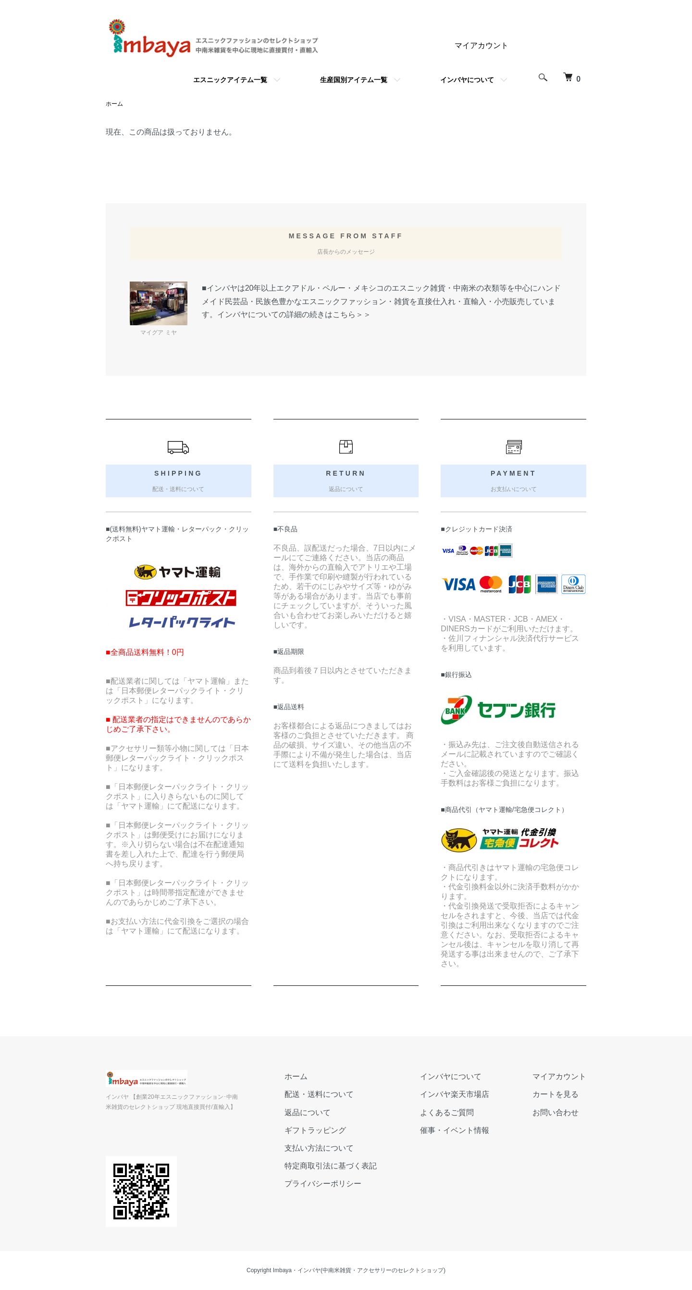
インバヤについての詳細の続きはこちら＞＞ (294, 314)
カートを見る (555, 1094)
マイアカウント (481, 45)
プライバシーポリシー (322, 1183)
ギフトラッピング (315, 1130)
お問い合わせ (555, 1112)
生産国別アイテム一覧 (353, 80)
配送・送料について (319, 1094)
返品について (307, 1112)
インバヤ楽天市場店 (454, 1094)
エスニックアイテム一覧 (230, 80)
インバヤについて (467, 80)
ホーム (114, 103)
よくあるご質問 (447, 1112)
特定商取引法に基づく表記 (330, 1166)
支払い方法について (319, 1148)
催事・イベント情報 (454, 1130)
